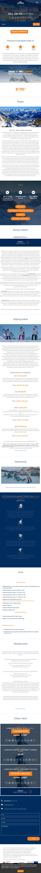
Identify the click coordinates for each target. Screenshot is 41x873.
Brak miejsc (36, 24)
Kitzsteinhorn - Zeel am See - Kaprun (20, 210)
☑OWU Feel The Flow (20, 708)
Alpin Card (20, 206)
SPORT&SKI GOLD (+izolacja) (20, 681)
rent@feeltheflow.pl (32, 441)
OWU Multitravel (34, 671)
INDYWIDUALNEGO (31, 487)
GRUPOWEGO (22, 487)
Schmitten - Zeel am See (20, 218)
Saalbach (20, 214)
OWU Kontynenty (8, 633)
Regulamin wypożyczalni (20, 450)
